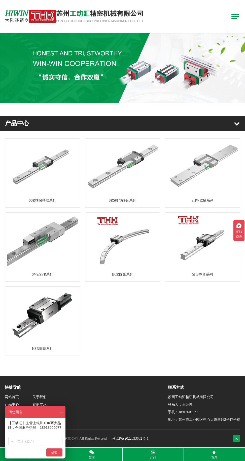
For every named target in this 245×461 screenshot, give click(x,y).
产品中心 (12, 404)
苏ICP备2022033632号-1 (130, 438)
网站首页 (12, 397)
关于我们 (39, 397)
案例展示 (39, 404)
